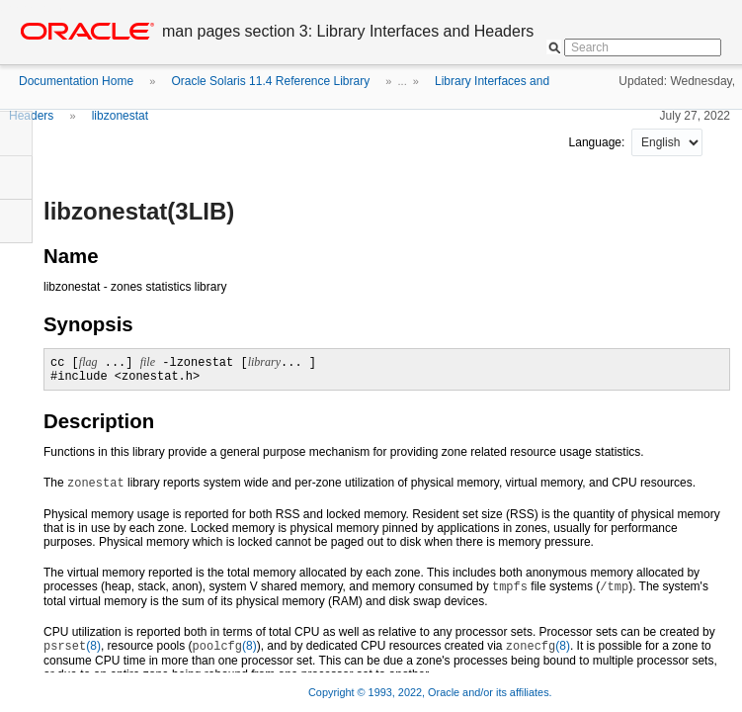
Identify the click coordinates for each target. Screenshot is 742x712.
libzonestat (120, 116)
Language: (598, 142)
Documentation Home (76, 81)
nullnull (666, 142)
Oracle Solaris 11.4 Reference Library (270, 81)
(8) (72, 646)
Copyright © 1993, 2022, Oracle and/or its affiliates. (431, 692)
